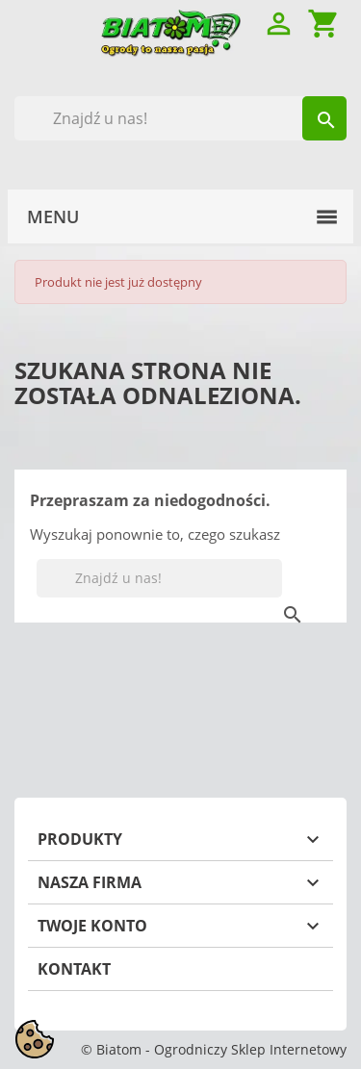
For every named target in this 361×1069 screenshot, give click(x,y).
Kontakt (74, 969)
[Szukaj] (180, 118)
